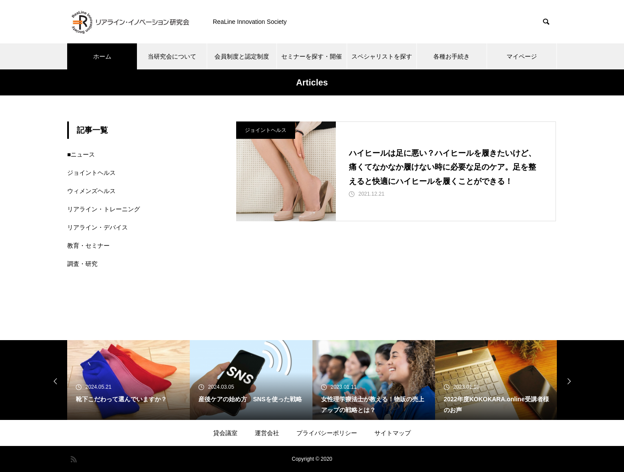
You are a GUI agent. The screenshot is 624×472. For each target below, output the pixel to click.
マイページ (522, 56)
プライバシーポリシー (326, 432)
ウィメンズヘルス (91, 190)
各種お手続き (451, 56)
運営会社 (267, 432)
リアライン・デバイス (97, 227)
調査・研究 (82, 263)
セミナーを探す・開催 (311, 56)
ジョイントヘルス (265, 130)
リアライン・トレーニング (103, 209)
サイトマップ (392, 432)
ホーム (102, 56)
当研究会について (172, 56)
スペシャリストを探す (381, 56)
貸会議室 (225, 432)
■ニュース (81, 154)
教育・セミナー (88, 245)
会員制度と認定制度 (241, 56)
